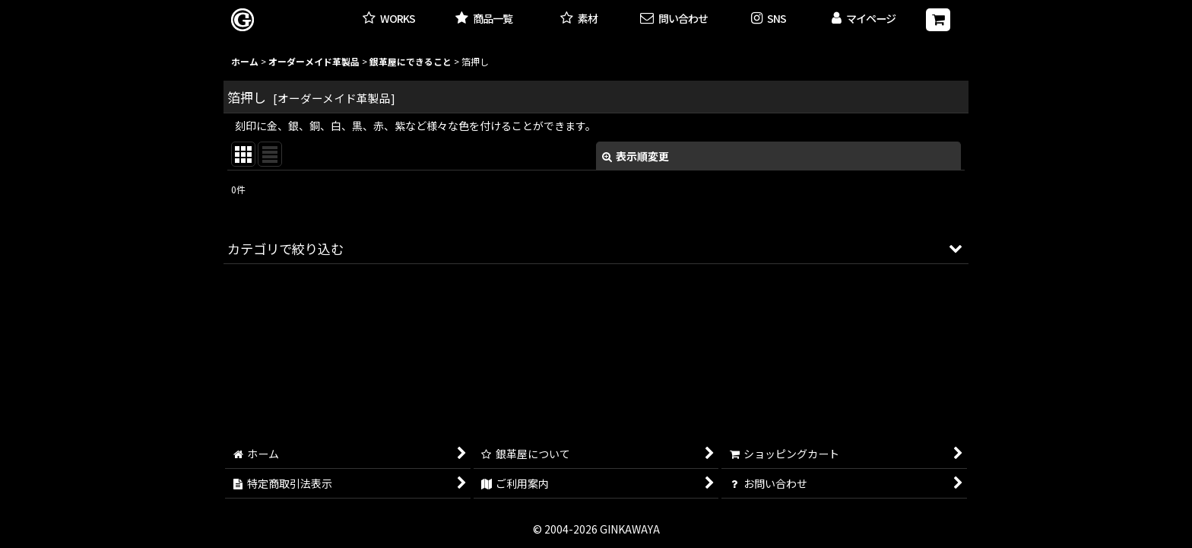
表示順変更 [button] (635, 156)
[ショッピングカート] (938, 19)
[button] (768, 19)
